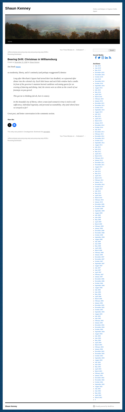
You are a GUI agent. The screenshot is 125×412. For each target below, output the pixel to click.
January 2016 (99, 101)
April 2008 (98, 248)
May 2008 (98, 246)
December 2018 (99, 72)
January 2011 (99, 182)
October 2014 (99, 127)
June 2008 (98, 244)
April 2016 (98, 94)
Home (10, 41)
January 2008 (99, 255)
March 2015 (98, 121)
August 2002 (99, 386)
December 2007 (99, 257)
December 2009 (99, 204)
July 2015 (98, 114)
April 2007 (98, 272)
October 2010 (99, 187)
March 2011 (98, 178)
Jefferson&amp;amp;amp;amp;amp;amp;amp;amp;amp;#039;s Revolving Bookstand (28, 52)
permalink (46, 132)
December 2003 (99, 351)
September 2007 (99, 263)
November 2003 (99, 353)
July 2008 (98, 241)
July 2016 (98, 90)
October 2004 (99, 329)
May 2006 (98, 294)
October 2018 (99, 77)
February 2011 (99, 180)
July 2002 (98, 389)
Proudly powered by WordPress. (104, 406)
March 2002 (98, 397)
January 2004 (99, 349)
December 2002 (99, 378)
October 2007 (99, 261)
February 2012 (99, 158)
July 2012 (98, 147)
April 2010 (98, 195)
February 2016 (99, 99)
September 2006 (99, 285)
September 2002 (99, 384)
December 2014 (99, 125)
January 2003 (99, 375)
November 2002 (99, 380)
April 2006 (98, 296)
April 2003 (98, 369)
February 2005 (99, 320)
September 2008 (99, 237)
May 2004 (98, 340)
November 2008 (99, 233)
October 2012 (99, 140)
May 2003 (98, 367)
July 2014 (98, 129)
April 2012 (98, 154)
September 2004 (99, 331)
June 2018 (98, 79)
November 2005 (99, 307)
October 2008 (99, 235)
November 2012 (99, 138)
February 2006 (99, 301)
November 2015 (99, 105)
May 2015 (98, 116)
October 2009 (99, 208)
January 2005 (99, 323)
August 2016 (99, 88)
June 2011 (98, 171)
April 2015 (98, 118)
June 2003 (98, 364)
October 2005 (99, 309)
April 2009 (98, 222)
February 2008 (99, 252)
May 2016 (98, 92)
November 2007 (99, 259)
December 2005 (99, 305)
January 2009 (99, 228)
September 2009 (99, 211)
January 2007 (99, 277)
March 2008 (98, 250)
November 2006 (99, 281)
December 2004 (99, 325)
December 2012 (99, 136)
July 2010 (98, 191)
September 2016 (99, 85)
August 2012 (99, 145)
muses (18, 67)
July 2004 (98, 336)
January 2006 (99, 303)
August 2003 (99, 360)
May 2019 (98, 70)
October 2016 (99, 83)
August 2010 (99, 189)
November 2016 (99, 81)
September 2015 (99, 110)
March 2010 (98, 197)
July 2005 (98, 316)
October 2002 (99, 382)
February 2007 (99, 274)
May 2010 (98, 193)
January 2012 (99, 160)
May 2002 (98, 393)
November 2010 (99, 184)
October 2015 (99, 107)
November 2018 (99, 75)
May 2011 (98, 173)
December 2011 (99, 162)
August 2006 (99, 288)
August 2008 (99, 239)
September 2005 (99, 312)
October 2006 (99, 283)
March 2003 (98, 371)
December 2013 (99, 132)
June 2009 (98, 217)
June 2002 (98, 391)
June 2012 (98, 149)
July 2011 (98, 169)
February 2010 (99, 200)
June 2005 (98, 318)
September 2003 (99, 358)
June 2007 (98, 270)
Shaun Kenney (18, 8)
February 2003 (99, 373)
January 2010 (99, 202)
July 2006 (98, 290)
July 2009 (98, 215)
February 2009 (99, 226)
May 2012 (98, 151)
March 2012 (98, 156)
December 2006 (99, 279)
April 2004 (98, 342)
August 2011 (98, 167)
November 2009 (99, 206)
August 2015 (99, 112)
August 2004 (99, 334)
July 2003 (98, 362)
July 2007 (98, 268)
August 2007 (99, 266)
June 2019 (98, 68)
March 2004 (98, 345)
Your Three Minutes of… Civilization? (73, 50)
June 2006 (98, 292)
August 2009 (99, 213)
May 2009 (98, 219)
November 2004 (99, 327)
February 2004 (99, 347)
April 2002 (98, 395)
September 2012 (99, 143)
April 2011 (98, 176)
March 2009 (98, 224)
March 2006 (98, 299)
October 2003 (99, 356)
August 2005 (99, 314)
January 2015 (99, 123)
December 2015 (99, 103)
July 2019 (98, 66)
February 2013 (99, 134)
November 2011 (99, 165)
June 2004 (98, 338)
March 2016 (98, 96)
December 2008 (99, 230)
